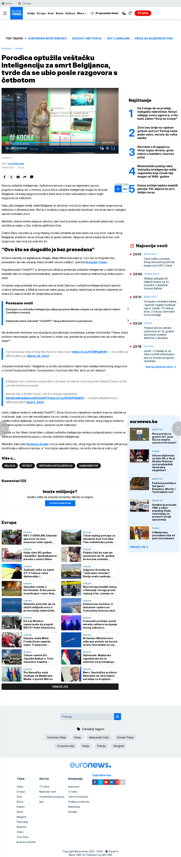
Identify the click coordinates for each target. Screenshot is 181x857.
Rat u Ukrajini (118, 38)
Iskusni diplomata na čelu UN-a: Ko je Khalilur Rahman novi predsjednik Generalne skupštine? (163, 463)
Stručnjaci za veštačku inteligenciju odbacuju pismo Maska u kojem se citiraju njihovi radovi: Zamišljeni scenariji (63, 311)
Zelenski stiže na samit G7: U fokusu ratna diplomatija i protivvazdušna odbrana (39, 573)
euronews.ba (143, 421)
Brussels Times (96, 262)
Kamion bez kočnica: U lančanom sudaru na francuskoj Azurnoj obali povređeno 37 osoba (99, 607)
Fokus (155, 451)
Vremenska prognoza (51, 796)
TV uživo (44, 786)
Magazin (21, 816)
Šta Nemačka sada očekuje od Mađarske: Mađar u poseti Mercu (38, 676)
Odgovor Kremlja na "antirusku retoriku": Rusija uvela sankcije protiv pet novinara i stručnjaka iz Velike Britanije (97, 573)
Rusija (85, 745)
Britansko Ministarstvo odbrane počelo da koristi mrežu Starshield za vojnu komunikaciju (100, 641)
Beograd (119, 745)
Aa (118, 189)
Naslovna (6, 48)
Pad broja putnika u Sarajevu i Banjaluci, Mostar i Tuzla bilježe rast (164, 487)
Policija (101, 745)
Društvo (157, 429)
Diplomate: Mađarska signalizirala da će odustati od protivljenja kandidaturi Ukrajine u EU (99, 658)
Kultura (70, 13)
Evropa (41, 13)
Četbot (27, 465)
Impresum (73, 786)
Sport (20, 811)
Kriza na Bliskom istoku (154, 38)
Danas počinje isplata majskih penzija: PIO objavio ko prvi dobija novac (157, 189)
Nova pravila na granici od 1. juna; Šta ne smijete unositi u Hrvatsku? (164, 438)
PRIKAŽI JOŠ (139, 547)
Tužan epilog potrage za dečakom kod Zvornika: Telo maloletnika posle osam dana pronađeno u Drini (99, 539)
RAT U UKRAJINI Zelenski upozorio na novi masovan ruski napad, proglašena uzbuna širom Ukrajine (40, 539)
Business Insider (37, 444)
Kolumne (21, 826)
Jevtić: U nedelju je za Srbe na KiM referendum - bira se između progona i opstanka (160, 356)
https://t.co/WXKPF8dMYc (66, 398)
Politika (149, 346)
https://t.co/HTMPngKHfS (89, 352)
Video (20, 831)
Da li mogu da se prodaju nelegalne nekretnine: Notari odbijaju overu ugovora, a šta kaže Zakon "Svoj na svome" (157, 113)
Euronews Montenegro (48, 38)
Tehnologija (151, 274)
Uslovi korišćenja (78, 796)
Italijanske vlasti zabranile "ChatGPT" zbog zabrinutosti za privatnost (49, 320)
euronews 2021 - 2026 (89, 851)
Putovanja (22, 821)
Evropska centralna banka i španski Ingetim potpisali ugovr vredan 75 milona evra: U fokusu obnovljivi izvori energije (160, 308)
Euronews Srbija (56, 737)
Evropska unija (65, 745)
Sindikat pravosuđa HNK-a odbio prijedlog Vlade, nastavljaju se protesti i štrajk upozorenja (164, 512)
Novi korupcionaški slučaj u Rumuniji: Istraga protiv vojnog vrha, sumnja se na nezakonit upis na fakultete (100, 590)
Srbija (31, 13)
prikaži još (60, 686)
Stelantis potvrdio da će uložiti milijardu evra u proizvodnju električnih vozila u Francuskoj (39, 607)
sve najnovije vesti (161, 367)
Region (87, 532)
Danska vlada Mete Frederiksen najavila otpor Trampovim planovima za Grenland (38, 641)
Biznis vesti (150, 254)
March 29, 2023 (38, 356)
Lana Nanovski (16, 163)
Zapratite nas (103, 775)
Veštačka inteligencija (56, 465)
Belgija (10, 465)
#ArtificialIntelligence (20, 398)
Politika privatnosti (78, 801)
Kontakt (72, 811)
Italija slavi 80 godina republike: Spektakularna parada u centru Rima (40, 556)
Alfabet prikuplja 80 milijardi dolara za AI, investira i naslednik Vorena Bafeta (156, 283)
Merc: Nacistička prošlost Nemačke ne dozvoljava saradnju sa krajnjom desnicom (100, 676)
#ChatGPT (41, 398)
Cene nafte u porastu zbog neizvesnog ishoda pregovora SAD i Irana (159, 262)
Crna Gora (22, 836)
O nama (72, 791)
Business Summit (26, 841)
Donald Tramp (125, 737)
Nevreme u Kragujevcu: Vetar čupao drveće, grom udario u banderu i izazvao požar (155, 152)
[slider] (57, 142)
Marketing (74, 806)
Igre (41, 801)
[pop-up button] (107, 148)
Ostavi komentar (60, 503)
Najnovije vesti (47, 791)
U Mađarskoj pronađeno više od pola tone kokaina (163, 535)
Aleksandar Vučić (99, 737)
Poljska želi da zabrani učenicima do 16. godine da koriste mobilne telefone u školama (99, 556)
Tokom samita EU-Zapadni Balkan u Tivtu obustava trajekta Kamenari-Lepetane (38, 658)
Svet (51, 13)
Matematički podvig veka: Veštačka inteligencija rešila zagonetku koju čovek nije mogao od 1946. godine (156, 171)
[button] (61, 121)
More (81, 13)
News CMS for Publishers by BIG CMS (90, 854)
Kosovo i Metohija (87, 38)
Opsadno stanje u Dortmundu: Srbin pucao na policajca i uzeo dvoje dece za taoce (39, 590)
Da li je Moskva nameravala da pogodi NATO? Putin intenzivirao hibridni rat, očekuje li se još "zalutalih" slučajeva (40, 624)
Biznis (59, 13)
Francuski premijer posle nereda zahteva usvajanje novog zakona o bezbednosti (100, 624)
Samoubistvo (88, 465)
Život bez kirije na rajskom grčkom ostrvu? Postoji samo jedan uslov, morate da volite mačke (157, 133)
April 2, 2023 (35, 402)
